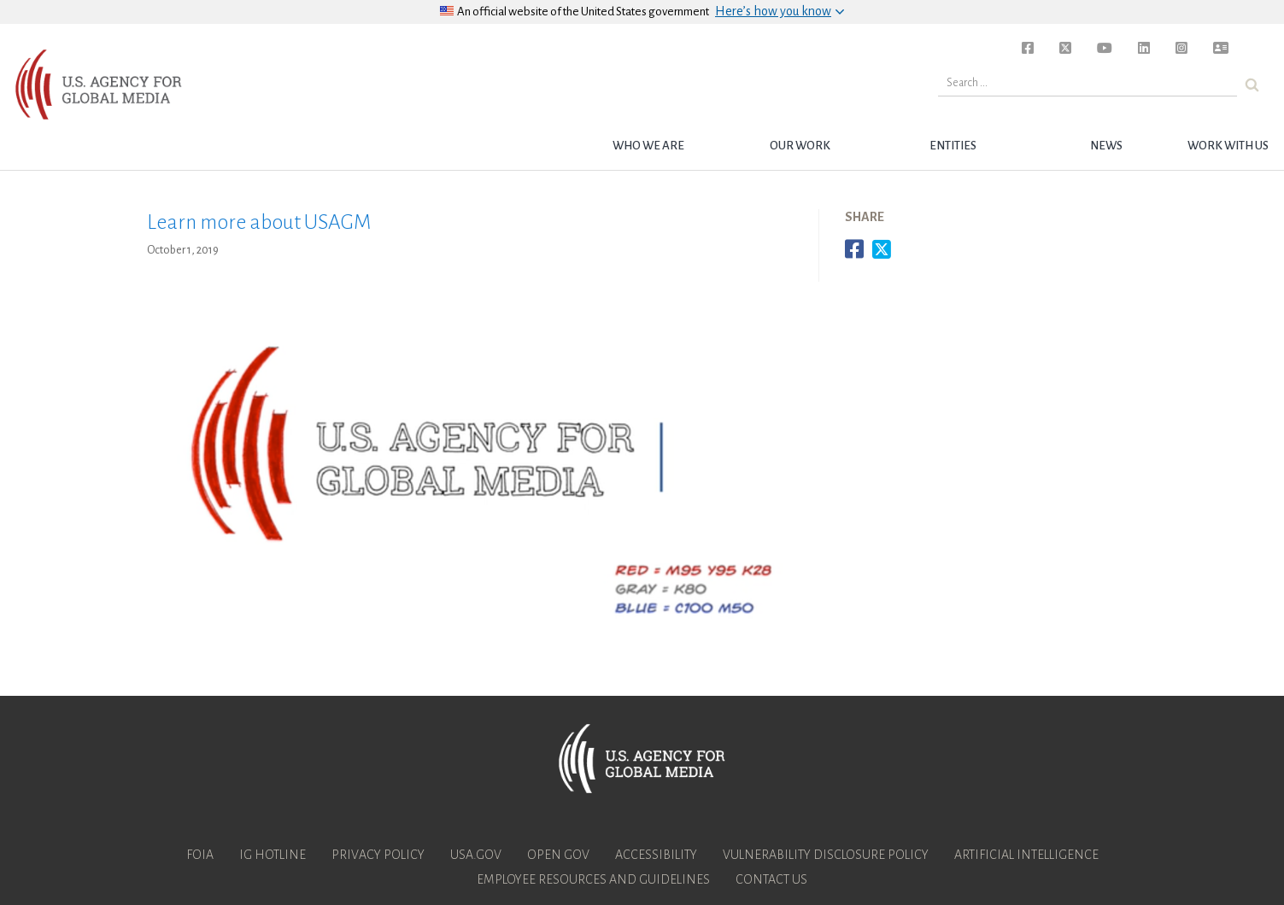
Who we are (648, 145)
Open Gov (558, 854)
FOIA (200, 854)
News (1106, 145)
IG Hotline (272, 854)
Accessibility (656, 854)
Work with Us (1228, 145)
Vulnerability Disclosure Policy (826, 854)
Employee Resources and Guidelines (593, 879)
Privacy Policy (378, 854)
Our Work (800, 145)
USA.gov (475, 854)
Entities (952, 145)
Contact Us (771, 879)
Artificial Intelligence (1026, 854)
